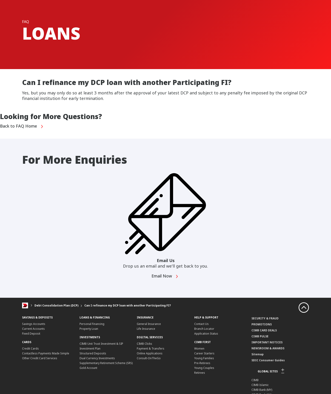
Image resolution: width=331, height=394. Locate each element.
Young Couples (204, 368)
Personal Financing (92, 324)
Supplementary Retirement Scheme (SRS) (106, 363)
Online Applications (150, 353)
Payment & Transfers (150, 348)
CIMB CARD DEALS (264, 330)
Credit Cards (30, 348)
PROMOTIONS (261, 324)
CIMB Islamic (260, 385)
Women (199, 348)
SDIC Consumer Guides (268, 360)
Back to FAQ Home (22, 126)
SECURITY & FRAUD (265, 318)
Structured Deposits (93, 353)
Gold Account (88, 368)
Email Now (165, 276)
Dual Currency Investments (97, 358)
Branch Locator (204, 329)
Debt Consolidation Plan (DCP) (56, 305)
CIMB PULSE (259, 336)
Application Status (206, 334)
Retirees (199, 373)
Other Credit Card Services (39, 358)
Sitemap (257, 354)
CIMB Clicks (144, 344)
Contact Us (201, 324)
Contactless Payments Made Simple (45, 353)
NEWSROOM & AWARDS (267, 348)
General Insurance (149, 324)
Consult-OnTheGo (149, 358)
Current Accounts (33, 329)
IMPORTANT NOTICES (266, 342)
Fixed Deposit (31, 334)
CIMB (255, 380)
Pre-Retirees (202, 363)
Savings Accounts (33, 324)
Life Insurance (146, 329)
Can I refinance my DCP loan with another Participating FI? (127, 305)
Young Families (204, 358)
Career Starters (204, 353)
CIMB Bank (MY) (261, 390)
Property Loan (89, 329)
